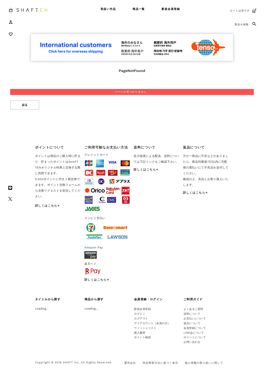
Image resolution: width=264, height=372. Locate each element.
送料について (192, 313)
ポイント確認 (142, 337)
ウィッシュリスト (145, 328)
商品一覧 (139, 9)
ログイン (139, 313)
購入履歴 (139, 332)
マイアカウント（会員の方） (152, 323)
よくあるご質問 (193, 309)
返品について (192, 323)
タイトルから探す (47, 299)
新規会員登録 (170, 9)
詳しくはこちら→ (47, 205)
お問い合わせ (192, 342)
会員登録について (195, 328)
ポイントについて (195, 337)
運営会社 (130, 362)
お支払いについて (195, 318)
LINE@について (194, 332)
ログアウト (141, 318)
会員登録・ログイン (148, 299)
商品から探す (94, 299)
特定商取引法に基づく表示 (160, 362)
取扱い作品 (108, 9)
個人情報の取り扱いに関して (204, 362)
